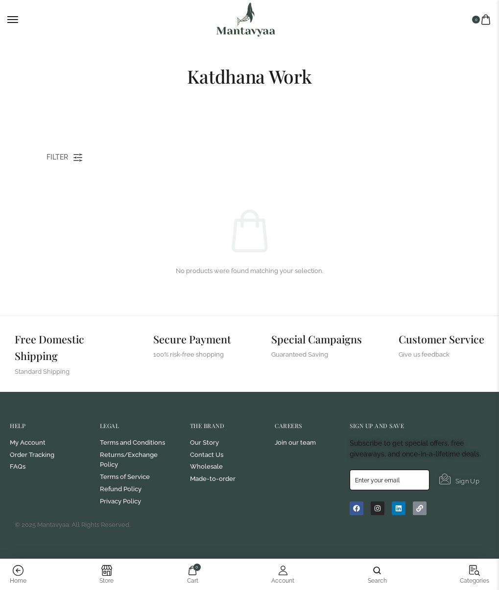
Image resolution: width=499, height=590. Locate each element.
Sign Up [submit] (459, 526)
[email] (389, 526)
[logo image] (245, 19)
